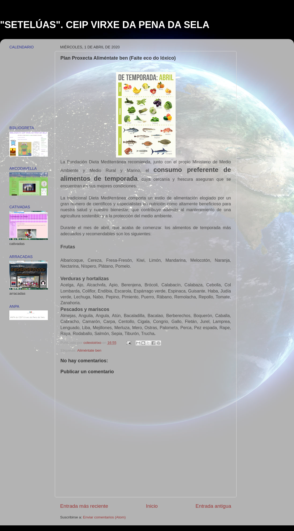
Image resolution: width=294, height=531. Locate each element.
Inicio (152, 506)
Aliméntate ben (89, 350)
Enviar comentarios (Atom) (104, 517)
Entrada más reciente (84, 506)
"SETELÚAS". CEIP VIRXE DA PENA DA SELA (105, 24)
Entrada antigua (213, 506)
